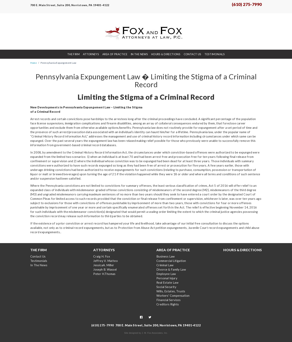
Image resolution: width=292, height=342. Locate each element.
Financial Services (168, 300)
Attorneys (91, 54)
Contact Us (192, 54)
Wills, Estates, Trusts (170, 291)
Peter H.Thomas (104, 274)
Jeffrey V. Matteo (105, 260)
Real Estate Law (167, 282)
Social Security (166, 287)
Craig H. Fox (101, 256)
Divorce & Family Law (171, 269)
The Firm (73, 54)
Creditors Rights (167, 304)
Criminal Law (165, 265)
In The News (139, 54)
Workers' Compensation (172, 295)
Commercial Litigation (171, 260)
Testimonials (214, 54)
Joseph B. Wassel (105, 269)
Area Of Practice (114, 54)
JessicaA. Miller (103, 265)
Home (33, 62)
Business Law (165, 256)
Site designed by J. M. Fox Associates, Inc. (146, 333)
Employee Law (166, 274)
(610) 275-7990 (247, 4)
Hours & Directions (165, 54)
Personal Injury (166, 278)
